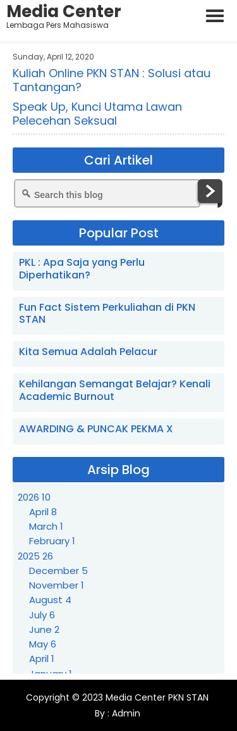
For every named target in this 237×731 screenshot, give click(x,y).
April (43, 511)
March (46, 526)
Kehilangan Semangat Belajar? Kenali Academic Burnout (114, 390)
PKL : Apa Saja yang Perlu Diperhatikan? (82, 268)
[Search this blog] (107, 193)
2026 (34, 497)
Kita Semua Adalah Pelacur (88, 351)
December (58, 570)
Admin (124, 713)
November (56, 585)
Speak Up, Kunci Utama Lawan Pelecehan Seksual (97, 113)
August (50, 599)
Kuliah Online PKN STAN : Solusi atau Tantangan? (111, 80)
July (42, 615)
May (42, 644)
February (52, 540)
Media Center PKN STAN (157, 697)
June (44, 629)
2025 (35, 556)
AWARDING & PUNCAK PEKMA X (96, 429)
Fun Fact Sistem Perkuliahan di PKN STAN (107, 313)
